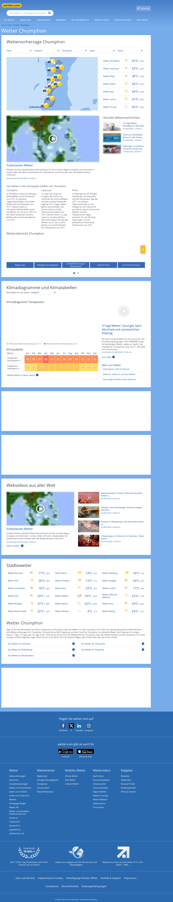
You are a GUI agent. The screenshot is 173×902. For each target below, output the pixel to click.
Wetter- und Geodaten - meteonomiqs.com (19, 808)
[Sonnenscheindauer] (131, 248)
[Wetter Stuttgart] (123, 577)
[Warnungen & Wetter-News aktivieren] (119, 375)
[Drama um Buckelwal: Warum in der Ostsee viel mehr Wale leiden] (123, 135)
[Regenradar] (20, 248)
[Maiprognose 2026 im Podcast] (115, 365)
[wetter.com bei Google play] (65, 749)
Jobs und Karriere (25, 874)
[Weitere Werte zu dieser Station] (23, 371)
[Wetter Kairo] (123, 600)
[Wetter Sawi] (124, 88)
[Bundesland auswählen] (74, 47)
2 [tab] (78, 269)
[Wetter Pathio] (124, 80)
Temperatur (42, 780)
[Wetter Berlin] (76, 569)
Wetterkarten (46, 766)
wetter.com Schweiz (18, 788)
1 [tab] (74, 269)
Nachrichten (98, 772)
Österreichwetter (100, 784)
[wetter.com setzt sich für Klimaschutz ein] (76, 854)
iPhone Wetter (71, 772)
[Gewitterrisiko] (103, 248)
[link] (9, 16)
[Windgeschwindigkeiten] (47, 248)
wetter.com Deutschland (20, 784)
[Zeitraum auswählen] (130, 47)
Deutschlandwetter (101, 776)
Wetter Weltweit (100, 795)
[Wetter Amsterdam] (29, 584)
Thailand (16, 21)
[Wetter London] (123, 584)
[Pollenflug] (143, 5)
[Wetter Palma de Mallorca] (123, 592)
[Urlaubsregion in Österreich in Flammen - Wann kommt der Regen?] (111, 538)
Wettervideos (102, 766)
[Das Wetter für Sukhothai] (41, 640)
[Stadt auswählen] (102, 47)
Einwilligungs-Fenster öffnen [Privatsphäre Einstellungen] (82, 874)
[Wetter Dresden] (76, 577)
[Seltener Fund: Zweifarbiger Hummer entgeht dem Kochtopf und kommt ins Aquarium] (111, 509)
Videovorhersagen (17, 772)
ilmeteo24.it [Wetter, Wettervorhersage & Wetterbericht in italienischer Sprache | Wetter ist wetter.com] (14, 821)
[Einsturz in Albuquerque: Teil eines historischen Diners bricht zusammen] (111, 524)
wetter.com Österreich (19, 791)
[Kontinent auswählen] (19, 47)
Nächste (143, 246)
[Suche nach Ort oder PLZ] (49, 5)
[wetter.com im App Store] (85, 749)
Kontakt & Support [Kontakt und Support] (111, 874)
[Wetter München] (29, 569)
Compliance (52, 882)
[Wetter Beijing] (123, 607)
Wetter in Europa (100, 791)
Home (3, 21)
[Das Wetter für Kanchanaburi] (41, 652)
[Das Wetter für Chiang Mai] (112, 640)
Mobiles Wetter (75, 766)
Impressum (130, 874)
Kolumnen (13, 776)
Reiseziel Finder (128, 780)
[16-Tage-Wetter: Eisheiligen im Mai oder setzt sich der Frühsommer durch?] (123, 124)
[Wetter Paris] (29, 592)
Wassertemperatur (45, 788)
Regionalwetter (99, 788)
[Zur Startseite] (11, 5)
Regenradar (42, 772)
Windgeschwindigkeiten (47, 776)
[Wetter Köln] (29, 577)
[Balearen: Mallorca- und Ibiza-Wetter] (119, 370)
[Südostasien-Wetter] (51, 145)
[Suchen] (70, 5)
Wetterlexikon (99, 799)
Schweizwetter (99, 780)
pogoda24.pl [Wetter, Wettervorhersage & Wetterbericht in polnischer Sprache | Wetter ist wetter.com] (14, 825)
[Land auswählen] (47, 47)
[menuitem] (9, 16)
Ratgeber (127, 766)
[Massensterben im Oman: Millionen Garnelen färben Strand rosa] (111, 495)
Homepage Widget (17, 799)
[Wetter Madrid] (76, 592)
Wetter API (14, 803)
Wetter (13, 766)
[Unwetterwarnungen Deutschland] (75, 248)
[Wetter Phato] (124, 72)
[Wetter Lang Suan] (124, 64)
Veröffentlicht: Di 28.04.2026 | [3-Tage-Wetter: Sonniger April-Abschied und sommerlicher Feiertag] (116, 348)
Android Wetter (72, 780)
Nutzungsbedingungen (94, 882)
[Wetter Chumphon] (124, 57)
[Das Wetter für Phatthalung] (41, 646)
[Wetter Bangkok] (29, 600)
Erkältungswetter (128, 784)
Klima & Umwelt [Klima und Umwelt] (128, 788)
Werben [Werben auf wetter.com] (12, 795)
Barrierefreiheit (70, 882)
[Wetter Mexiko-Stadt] (29, 607)
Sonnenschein (43, 784)
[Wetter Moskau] (76, 607)
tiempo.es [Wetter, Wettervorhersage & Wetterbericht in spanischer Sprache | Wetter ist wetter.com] (13, 814)
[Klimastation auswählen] (43, 288)
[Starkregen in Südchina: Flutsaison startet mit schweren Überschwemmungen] (123, 147)
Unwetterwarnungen (18, 780)
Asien (9, 21)
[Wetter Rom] (76, 584)
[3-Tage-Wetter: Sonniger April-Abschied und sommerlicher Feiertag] (124, 306)
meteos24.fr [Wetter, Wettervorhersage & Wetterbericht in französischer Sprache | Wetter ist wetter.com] (14, 818)
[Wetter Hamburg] (123, 569)
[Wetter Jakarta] (76, 600)
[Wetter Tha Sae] (124, 103)
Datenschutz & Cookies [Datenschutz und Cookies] (50, 874)
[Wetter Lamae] (124, 95)
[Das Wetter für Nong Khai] (112, 646)
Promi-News (98, 803)
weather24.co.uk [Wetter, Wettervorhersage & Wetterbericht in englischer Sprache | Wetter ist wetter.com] (16, 829)
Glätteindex (126, 776)
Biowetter (125, 772)
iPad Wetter (70, 776)
